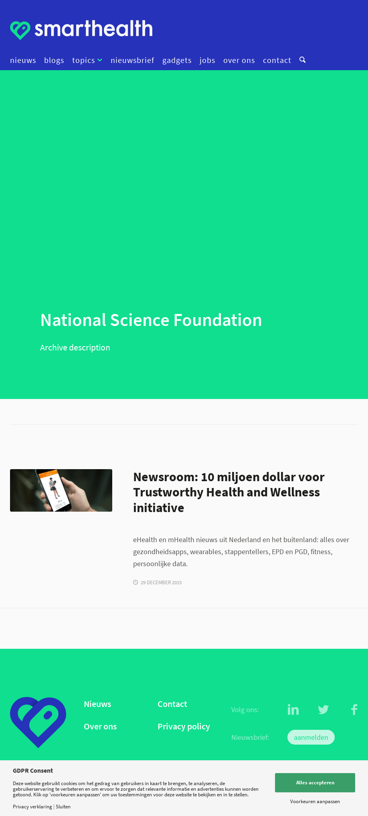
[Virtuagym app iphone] (61, 490)
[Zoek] (300, 60)
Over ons (100, 726)
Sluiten (63, 806)
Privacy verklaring (32, 806)
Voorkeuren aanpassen (315, 801)
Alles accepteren (315, 782)
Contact (172, 704)
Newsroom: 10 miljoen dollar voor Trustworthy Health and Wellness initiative (229, 492)
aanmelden (311, 737)
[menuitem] (25, 60)
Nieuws (97, 704)
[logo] (81, 30)
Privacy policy (184, 726)
